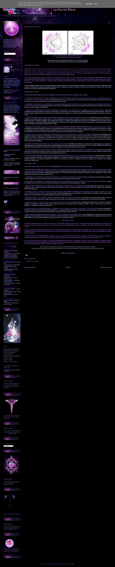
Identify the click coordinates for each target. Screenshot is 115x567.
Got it (95, 4)
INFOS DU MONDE (8, 358)
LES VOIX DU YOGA (8, 354)
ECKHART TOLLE (8, 277)
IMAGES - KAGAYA (8, 359)
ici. (83, 131)
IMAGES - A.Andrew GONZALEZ (11, 361)
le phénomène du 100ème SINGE (12, 264)
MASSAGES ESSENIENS (9, 352)
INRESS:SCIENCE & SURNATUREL (12, 356)
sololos (63, 563)
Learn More (88, 4)
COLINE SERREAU (8, 262)
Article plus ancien (105, 267)
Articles (6, 53)
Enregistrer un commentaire (32, 261)
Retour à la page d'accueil (68, 253)
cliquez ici (7, 371)
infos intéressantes (8, 270)
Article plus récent (30, 267)
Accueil (67, 267)
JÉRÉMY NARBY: (8, 250)
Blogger (72, 563)
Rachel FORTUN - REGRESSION (11, 349)
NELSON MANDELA (9, 266)
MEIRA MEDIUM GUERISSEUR (11, 350)
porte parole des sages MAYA (11, 257)
